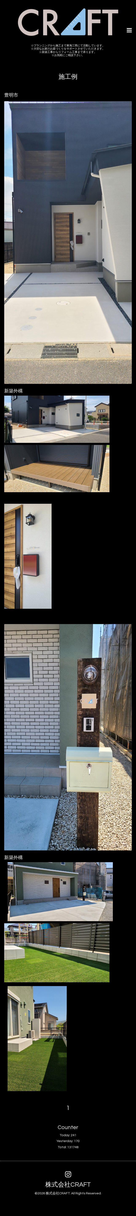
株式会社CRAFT (68, 1184)
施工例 (68, 76)
